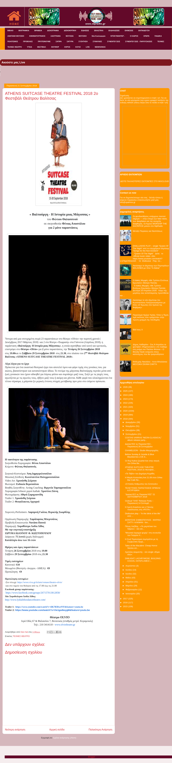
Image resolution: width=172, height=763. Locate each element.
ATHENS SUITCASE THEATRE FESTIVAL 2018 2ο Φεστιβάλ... (140, 468)
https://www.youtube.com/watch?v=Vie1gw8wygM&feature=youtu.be (52, 610)
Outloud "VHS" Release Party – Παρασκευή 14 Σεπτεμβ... (139, 502)
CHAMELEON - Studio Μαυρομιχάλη (141, 450)
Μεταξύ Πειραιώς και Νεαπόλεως (147, 231)
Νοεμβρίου (131, 426)
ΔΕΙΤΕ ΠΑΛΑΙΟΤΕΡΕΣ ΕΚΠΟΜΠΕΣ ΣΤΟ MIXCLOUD (144, 181)
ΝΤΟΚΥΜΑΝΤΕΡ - (118, 36)
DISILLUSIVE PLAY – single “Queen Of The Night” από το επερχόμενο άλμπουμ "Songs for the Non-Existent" (151, 248)
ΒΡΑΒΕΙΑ (38, 30)
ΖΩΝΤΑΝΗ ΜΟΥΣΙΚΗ (16, 36)
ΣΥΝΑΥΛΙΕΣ (97, 41)
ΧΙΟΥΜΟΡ (55, 47)
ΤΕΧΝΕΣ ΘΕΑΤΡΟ (15, 47)
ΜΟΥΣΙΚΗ (82, 36)
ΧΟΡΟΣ (67, 47)
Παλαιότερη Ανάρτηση (100, 729)
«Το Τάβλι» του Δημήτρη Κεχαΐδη (139, 473)
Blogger (91, 757)
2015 (125, 606)
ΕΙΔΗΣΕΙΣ (85, 30)
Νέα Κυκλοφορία (98, 36)
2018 (125, 419)
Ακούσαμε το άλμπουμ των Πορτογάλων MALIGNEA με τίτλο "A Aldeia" (151, 266)
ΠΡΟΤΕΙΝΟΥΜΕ (44, 41)
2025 (125, 391)
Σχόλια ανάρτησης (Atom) (64, 738)
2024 (125, 395)
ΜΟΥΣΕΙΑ (70, 36)
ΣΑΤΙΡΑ (59, 41)
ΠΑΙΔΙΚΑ (158, 36)
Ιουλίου (129, 570)
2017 (125, 598)
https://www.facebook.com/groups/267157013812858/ (33, 592)
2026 (125, 387)
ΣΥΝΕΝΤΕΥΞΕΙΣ (113, 41)
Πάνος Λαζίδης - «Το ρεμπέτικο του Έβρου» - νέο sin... (140, 527)
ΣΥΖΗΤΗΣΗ (83, 41)
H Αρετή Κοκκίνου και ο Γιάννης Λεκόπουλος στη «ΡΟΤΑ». (139, 508)
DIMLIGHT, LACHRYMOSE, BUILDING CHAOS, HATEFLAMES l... (142, 559)
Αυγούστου (131, 566)
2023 (125, 399)
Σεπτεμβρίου (132, 434)
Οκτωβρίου (131, 430)
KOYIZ (78, 47)
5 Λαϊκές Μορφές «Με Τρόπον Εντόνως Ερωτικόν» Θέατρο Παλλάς (150, 281)
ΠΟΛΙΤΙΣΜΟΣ (13, 41)
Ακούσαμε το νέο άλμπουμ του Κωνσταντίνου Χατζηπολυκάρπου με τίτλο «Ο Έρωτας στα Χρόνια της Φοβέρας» (149, 304)
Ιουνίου (129, 574)
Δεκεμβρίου (131, 422)
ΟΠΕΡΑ (146, 36)
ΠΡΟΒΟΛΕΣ (28, 41)
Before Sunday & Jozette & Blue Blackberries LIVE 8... (139, 455)
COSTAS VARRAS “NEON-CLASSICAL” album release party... (143, 438)
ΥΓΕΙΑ (29, 47)
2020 (125, 411)
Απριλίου (130, 582)
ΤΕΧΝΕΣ (160, 41)
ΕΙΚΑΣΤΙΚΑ (98, 30)
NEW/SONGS (100, 47)
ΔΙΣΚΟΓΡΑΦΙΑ (53, 30)
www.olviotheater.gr (65, 624)
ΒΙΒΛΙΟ (10, 30)
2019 (125, 415)
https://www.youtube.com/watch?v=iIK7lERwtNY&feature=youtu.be (49, 607)
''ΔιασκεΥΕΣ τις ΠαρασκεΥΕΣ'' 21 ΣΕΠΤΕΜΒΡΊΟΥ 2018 (140, 495)
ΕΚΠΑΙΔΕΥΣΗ (143, 30)
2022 (125, 403)
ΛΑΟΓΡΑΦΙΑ (56, 36)
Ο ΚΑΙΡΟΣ (134, 36)
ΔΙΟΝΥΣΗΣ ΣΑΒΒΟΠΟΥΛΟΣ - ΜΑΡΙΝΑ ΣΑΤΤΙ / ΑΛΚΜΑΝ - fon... (143, 521)
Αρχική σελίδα (56, 729)
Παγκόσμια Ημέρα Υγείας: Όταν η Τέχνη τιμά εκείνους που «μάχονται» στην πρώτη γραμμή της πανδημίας (150, 317)
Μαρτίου (130, 585)
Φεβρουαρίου (132, 589)
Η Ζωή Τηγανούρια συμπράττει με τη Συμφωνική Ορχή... (141, 540)
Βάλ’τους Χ (138, 329)
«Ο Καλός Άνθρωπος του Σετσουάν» (141, 484)
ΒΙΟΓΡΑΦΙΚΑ (23, 30)
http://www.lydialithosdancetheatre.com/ (25, 599)
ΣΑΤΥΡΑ (70, 41)
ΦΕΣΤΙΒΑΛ (41, 47)
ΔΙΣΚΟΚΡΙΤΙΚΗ (70, 30)
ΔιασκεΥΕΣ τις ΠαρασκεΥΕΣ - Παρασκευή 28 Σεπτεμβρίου (138, 445)
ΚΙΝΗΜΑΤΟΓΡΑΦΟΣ (37, 36)
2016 (125, 602)
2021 (125, 407)
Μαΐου (129, 577)
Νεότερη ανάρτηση (15, 729)
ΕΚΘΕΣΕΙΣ (129, 30)
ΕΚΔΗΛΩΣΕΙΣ (114, 30)
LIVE (88, 47)
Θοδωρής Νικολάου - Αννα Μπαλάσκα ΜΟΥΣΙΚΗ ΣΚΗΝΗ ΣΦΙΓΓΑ (150, 363)
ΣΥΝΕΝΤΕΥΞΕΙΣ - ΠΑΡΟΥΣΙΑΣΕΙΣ (138, 41)
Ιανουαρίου (131, 593)
